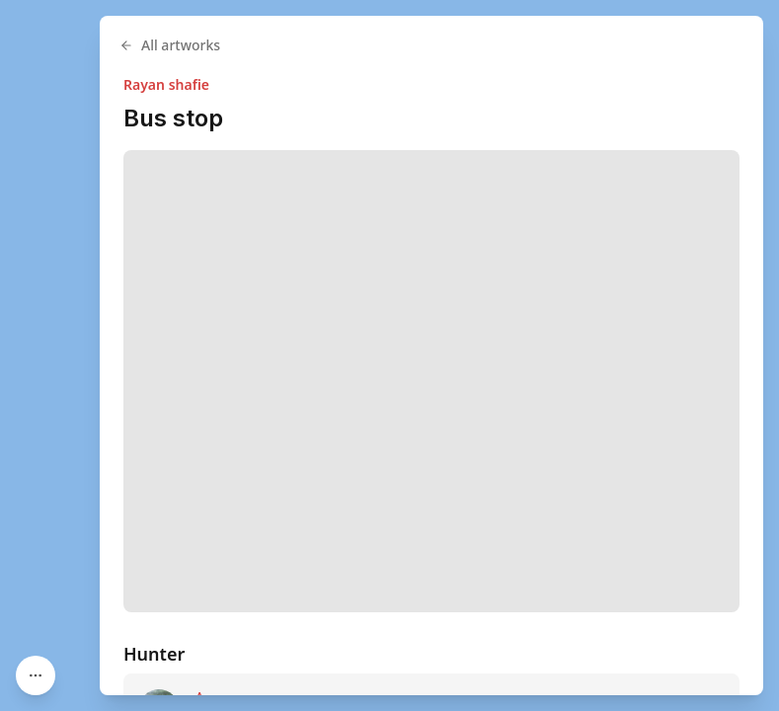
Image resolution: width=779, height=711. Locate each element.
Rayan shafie (166, 84)
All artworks (169, 45)
